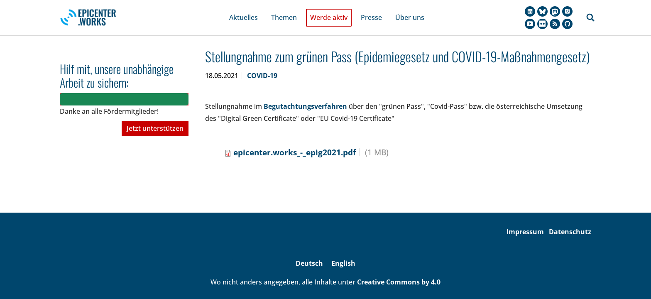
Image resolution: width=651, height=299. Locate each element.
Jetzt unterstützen (155, 118)
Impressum (525, 221)
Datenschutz (570, 221)
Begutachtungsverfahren (305, 95)
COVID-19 (262, 65)
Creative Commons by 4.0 (399, 271)
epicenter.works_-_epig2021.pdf (294, 141)
